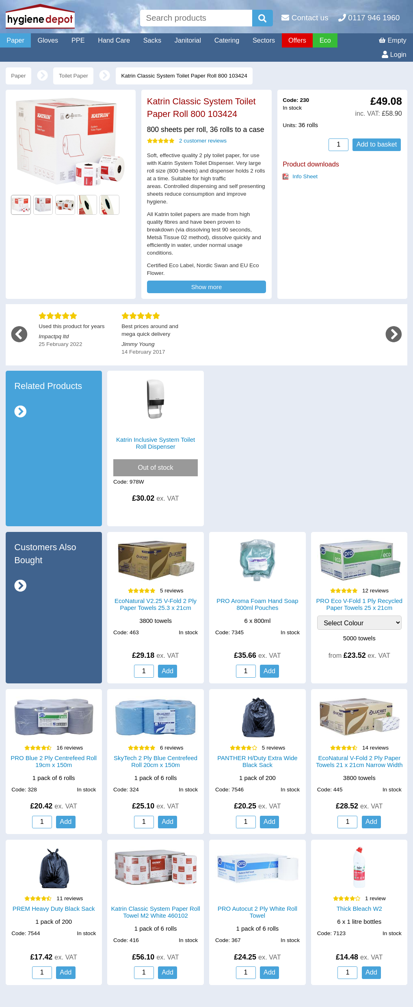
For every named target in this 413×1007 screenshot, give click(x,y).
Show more (206, 286)
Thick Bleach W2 (359, 908)
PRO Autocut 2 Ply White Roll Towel (257, 912)
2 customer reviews (187, 141)
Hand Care (114, 40)
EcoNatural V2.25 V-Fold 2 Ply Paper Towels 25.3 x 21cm (156, 604)
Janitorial (188, 40)
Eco (325, 40)
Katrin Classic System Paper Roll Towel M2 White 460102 (155, 912)
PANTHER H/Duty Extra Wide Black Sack (257, 761)
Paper (15, 40)
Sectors (264, 40)
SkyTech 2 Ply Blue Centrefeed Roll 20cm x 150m (155, 761)
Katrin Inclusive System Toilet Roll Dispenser (155, 443)
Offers (297, 40)
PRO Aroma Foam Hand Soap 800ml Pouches (257, 604)
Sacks (152, 40)
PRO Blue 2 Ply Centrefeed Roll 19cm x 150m (54, 761)
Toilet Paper (73, 76)
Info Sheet (305, 176)
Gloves (47, 40)
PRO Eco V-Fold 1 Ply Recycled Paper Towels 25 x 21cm (359, 604)
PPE (78, 40)
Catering (227, 40)
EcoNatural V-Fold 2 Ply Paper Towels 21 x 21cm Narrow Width (359, 761)
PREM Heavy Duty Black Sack (54, 908)
